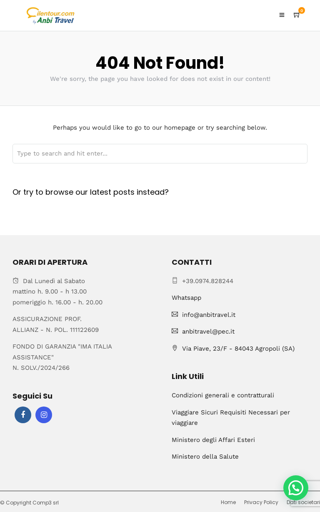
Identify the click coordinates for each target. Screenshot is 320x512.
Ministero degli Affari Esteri (213, 440)
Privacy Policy (261, 502)
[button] (295, 487)
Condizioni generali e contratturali (223, 395)
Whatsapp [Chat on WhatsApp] (186, 297)
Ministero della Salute (205, 456)
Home (228, 502)
